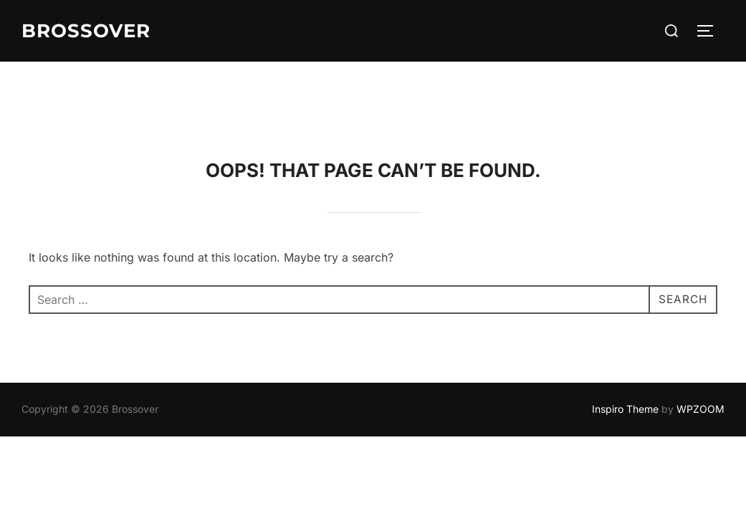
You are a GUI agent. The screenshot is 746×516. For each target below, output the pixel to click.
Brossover (85, 30)
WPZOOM (700, 347)
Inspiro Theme (625, 347)
